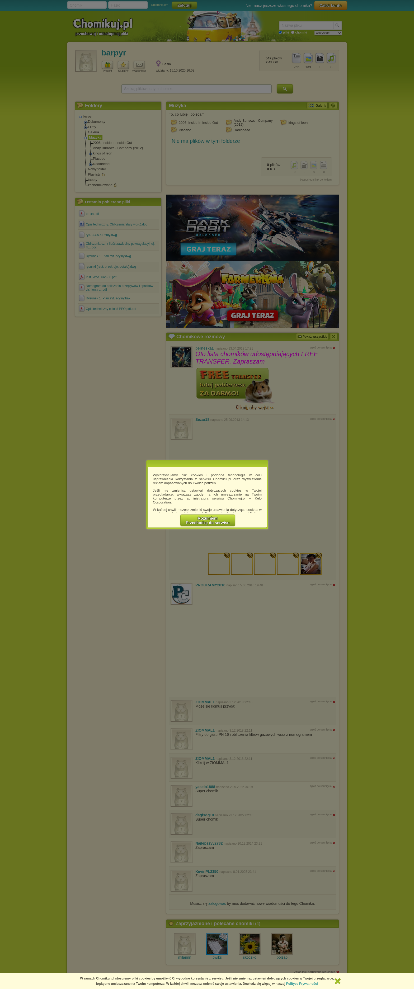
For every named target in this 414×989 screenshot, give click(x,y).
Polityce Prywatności (302, 984)
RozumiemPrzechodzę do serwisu (208, 520)
